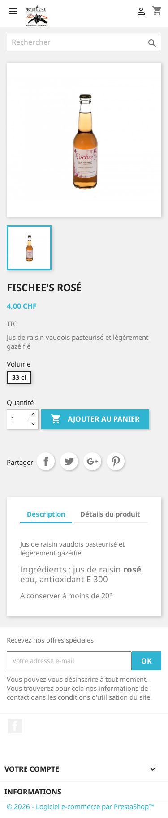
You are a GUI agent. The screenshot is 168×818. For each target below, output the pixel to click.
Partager (46, 461)
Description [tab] (46, 513)
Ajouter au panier (95, 419)
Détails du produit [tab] (110, 513)
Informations (32, 792)
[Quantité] (17, 419)
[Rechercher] (84, 42)
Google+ (92, 461)
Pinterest (116, 461)
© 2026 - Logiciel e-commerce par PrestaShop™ (80, 806)
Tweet (69, 461)
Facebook (15, 726)
